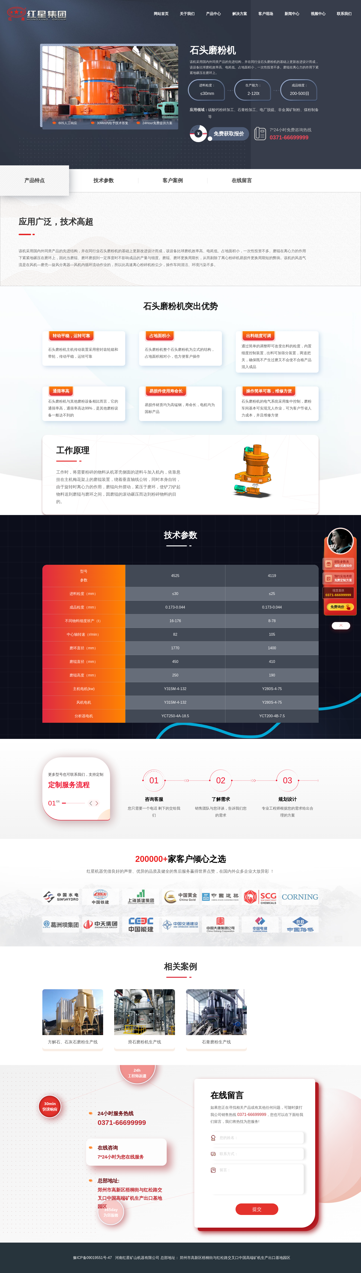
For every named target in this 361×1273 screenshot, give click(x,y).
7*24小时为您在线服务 (121, 1156)
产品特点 (34, 180)
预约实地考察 (344, 578)
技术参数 (103, 180)
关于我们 (187, 14)
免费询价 (337, 607)
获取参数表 (344, 563)
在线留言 (242, 180)
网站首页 (161, 14)
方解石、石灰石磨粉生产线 (73, 1042)
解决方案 (239, 14)
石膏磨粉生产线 (216, 1042)
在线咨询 (108, 1148)
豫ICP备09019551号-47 (92, 1258)
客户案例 (173, 180)
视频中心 (318, 14)
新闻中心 (292, 14)
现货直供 (338, 593)
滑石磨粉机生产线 (144, 1042)
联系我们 (344, 14)
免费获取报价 (226, 135)
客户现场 (265, 14)
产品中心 (213, 14)
